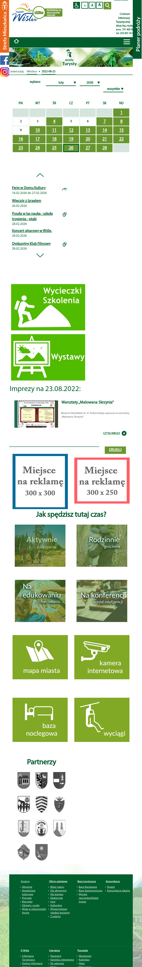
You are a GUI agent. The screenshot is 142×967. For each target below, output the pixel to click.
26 (71, 148)
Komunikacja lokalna (118, 890)
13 (88, 130)
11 (54, 130)
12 (71, 130)
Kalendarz (84, 959)
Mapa (82, 963)
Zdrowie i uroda (30, 905)
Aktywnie (27, 887)
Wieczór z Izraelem (26, 201)
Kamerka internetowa (62, 959)
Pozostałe (82, 950)
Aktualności (85, 956)
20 (88, 139)
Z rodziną (55, 916)
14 (104, 130)
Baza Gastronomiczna (90, 890)
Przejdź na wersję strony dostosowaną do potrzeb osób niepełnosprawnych (76, 5)
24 (37, 148)
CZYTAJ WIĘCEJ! (111, 433)
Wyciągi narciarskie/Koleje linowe (88, 898)
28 (104, 148)
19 (71, 139)
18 (54, 139)
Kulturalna (56, 905)
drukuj (115, 450)
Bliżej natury (57, 887)
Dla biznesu (56, 894)
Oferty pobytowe (58, 881)
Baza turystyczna (86, 881)
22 (121, 139)
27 (88, 148)
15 (121, 130)
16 (20, 139)
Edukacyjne (56, 898)
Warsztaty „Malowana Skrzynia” (87, 402)
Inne (52, 901)
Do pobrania (57, 963)
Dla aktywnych (58, 890)
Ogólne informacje (32, 963)
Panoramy (55, 956)
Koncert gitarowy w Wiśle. (32, 231)
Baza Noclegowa (88, 887)
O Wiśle (25, 950)
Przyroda (27, 898)
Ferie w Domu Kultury (29, 188)
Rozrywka (27, 901)
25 (54, 148)
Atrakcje (25, 881)
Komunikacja (113, 881)
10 (37, 130)
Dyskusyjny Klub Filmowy (31, 244)
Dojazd (111, 887)
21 (104, 139)
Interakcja (54, 950)
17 (37, 139)
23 (20, 148)
